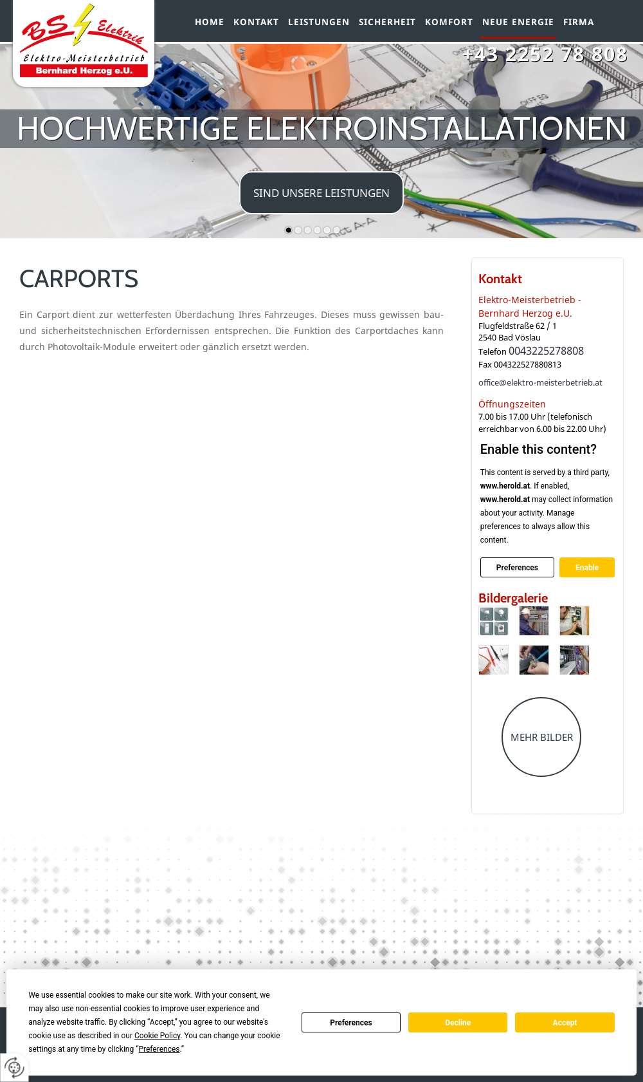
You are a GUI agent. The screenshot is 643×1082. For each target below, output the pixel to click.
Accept (565, 1022)
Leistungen (319, 22)
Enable (587, 567)
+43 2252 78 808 (545, 54)
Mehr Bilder (542, 737)
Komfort (449, 22)
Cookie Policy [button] (157, 1035)
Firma (578, 22)
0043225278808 (546, 350)
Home (209, 22)
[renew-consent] (14, 1067)
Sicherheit (387, 22)
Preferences (351, 1022)
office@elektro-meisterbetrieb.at (540, 382)
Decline (458, 1022)
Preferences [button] (158, 1049)
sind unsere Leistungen (321, 192)
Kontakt (256, 22)
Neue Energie (518, 22)
